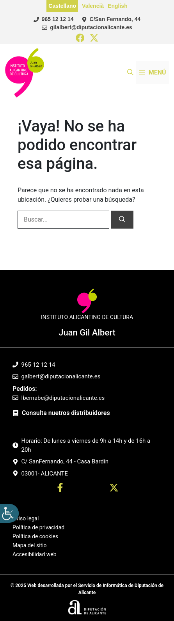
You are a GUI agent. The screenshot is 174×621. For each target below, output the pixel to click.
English (118, 6)
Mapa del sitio (29, 545)
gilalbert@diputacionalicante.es (91, 27)
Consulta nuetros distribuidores (66, 413)
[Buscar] (122, 220)
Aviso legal (25, 518)
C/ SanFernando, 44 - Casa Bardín (65, 461)
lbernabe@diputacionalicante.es (63, 397)
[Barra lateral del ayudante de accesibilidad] (9, 513)
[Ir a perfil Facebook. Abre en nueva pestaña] (60, 489)
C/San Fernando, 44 (115, 19)
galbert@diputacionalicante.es (61, 376)
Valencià (93, 6)
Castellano (62, 6)
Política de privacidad (38, 527)
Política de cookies (35, 536)
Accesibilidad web (34, 554)
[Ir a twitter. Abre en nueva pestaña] (114, 489)
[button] (130, 72)
